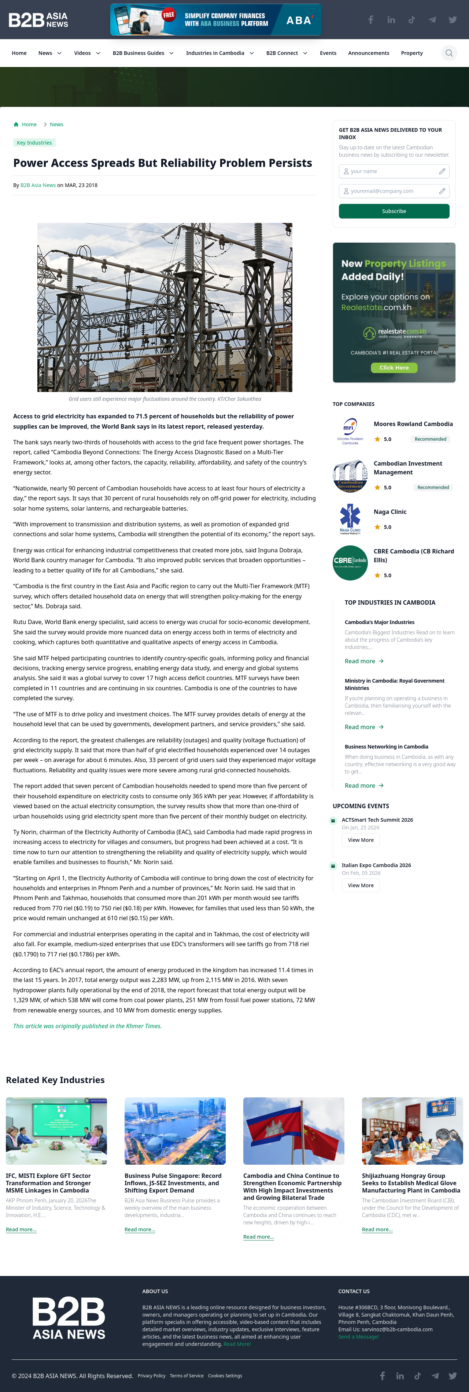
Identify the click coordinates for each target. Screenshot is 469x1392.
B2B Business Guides (144, 52)
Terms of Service (187, 1376)
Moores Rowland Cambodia (413, 424)
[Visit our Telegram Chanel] (432, 19)
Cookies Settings (225, 1376)
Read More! (237, 1343)
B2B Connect (287, 52)
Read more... (21, 1229)
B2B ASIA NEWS (54, 1376)
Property (412, 52)
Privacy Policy (152, 1376)
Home (19, 52)
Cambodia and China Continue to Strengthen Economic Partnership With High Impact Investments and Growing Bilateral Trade (292, 1187)
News (50, 52)
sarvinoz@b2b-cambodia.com (397, 1329)
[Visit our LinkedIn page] (391, 19)
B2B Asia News (39, 185)
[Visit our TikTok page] (412, 19)
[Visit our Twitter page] (453, 19)
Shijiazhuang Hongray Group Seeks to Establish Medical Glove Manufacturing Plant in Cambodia (411, 1183)
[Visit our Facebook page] (370, 19)
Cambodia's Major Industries (379, 622)
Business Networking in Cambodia (386, 746)
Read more (364, 661)
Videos (87, 52)
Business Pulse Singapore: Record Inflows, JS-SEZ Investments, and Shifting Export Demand (173, 1183)
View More (361, 839)
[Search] (449, 53)
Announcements (368, 52)
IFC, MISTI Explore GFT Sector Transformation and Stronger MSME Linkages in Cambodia (48, 1183)
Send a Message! (358, 1336)
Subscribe (394, 211)
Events (328, 52)
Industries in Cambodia (220, 52)
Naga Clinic (390, 512)
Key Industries (34, 142)
